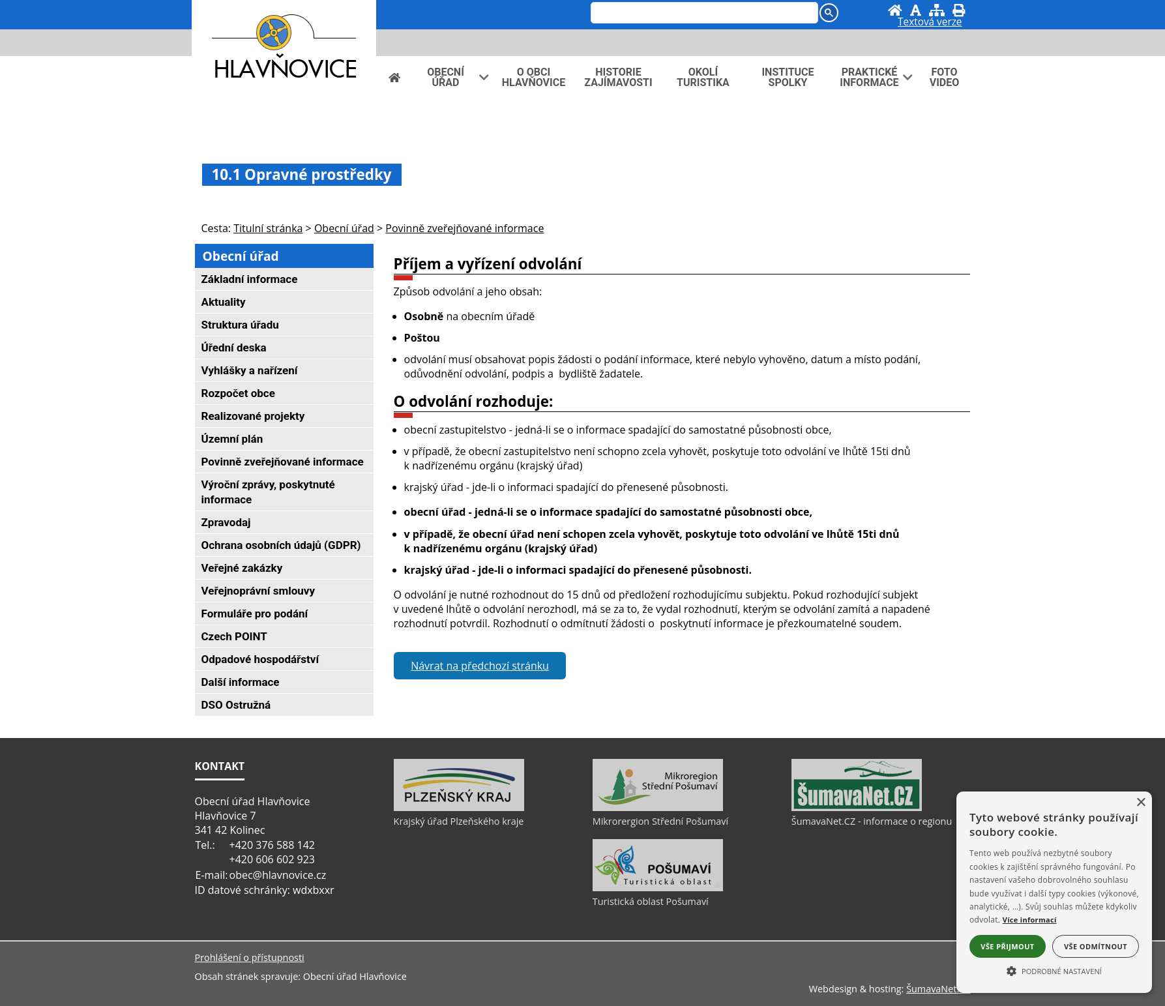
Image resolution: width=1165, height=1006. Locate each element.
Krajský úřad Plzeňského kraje (459, 821)
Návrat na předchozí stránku (480, 665)
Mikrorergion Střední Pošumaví (660, 821)
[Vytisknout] (958, 10)
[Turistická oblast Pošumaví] (658, 888)
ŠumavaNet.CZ (938, 989)
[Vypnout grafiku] (915, 10)
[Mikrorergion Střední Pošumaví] (658, 808)
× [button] (1140, 803)
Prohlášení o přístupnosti (249, 957)
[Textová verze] (929, 23)
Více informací (1030, 920)
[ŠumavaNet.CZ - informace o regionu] (856, 808)
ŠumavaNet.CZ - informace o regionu (871, 821)
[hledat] (703, 14)
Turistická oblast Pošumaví (651, 901)
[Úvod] (895, 10)
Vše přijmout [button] (1007, 946)
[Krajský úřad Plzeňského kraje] (459, 808)
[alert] (1054, 892)
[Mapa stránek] (937, 10)
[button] (1054, 970)
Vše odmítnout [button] (1095, 946)
